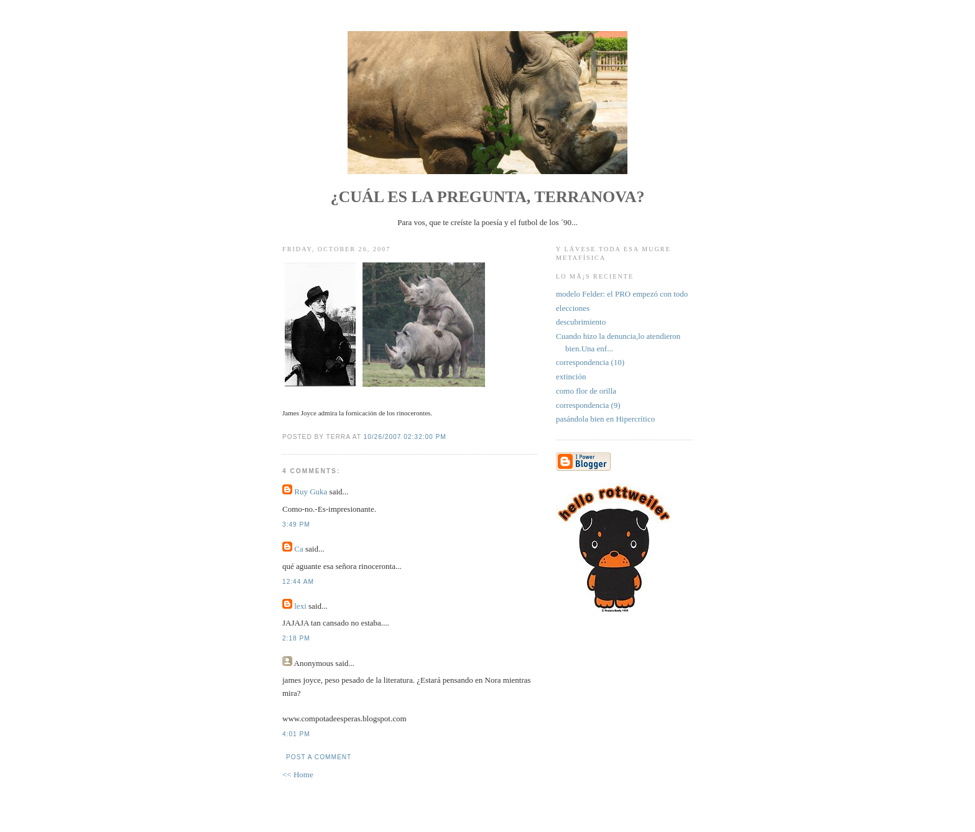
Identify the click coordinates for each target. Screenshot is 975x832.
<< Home (297, 774)
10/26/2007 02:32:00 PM (405, 436)
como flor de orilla (586, 390)
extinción (571, 376)
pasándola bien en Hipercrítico (605, 418)
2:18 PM (296, 638)
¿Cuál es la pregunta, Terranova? (488, 197)
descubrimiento (581, 321)
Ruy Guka (310, 491)
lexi (300, 606)
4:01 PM (296, 734)
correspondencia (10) (590, 362)
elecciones (572, 308)
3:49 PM (296, 524)
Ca (298, 548)
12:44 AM (298, 581)
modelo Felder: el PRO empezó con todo (622, 293)
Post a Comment (318, 757)
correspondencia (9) (588, 405)
